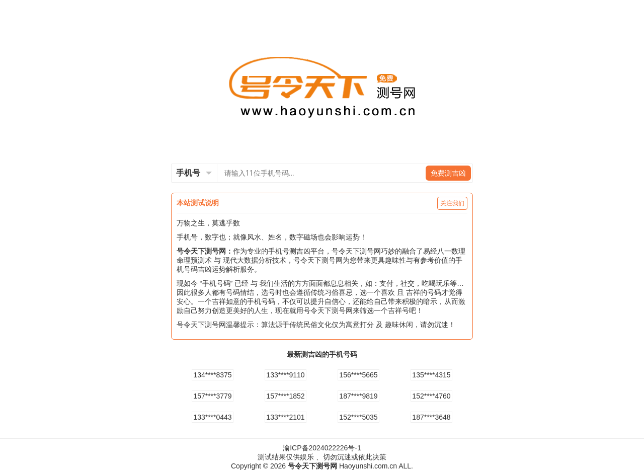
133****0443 (212, 417)
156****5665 (358, 375)
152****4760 (431, 396)
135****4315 (431, 375)
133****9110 (285, 375)
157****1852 (285, 396)
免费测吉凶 (448, 173)
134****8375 (212, 375)
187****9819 (358, 396)
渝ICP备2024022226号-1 (322, 448)
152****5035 (358, 417)
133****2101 (285, 417)
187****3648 (431, 417)
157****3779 (212, 396)
